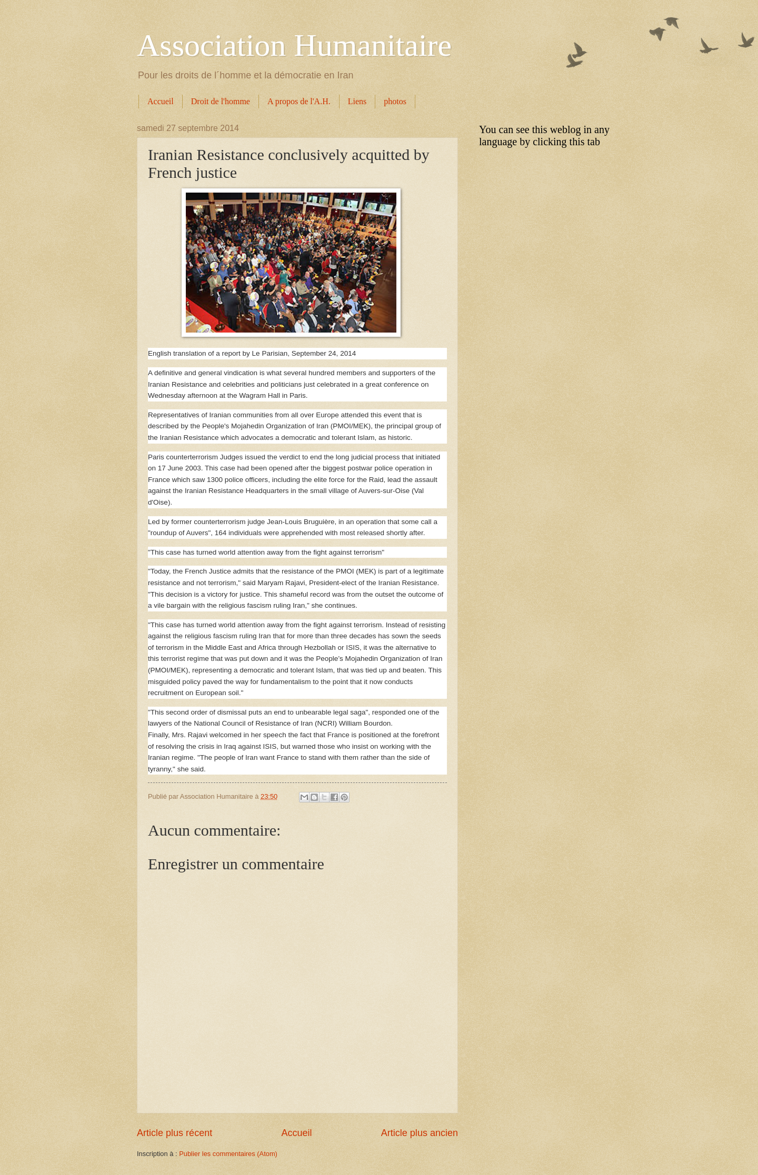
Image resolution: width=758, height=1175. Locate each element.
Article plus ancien (419, 1133)
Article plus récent (174, 1133)
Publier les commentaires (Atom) (228, 1154)
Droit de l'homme (220, 101)
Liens (357, 101)
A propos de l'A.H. (299, 101)
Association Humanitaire (294, 45)
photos (395, 101)
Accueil (160, 101)
